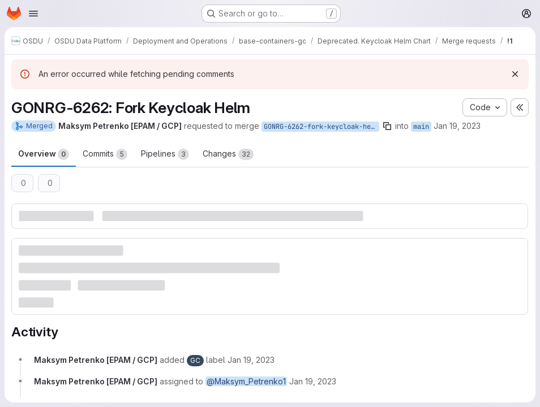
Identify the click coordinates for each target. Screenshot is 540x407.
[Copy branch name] (387, 126)
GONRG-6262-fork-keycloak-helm (321, 126)
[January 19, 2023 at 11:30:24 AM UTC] (251, 360)
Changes (228, 154)
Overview (43, 154)
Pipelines (165, 154)
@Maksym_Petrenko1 (246, 381)
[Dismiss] (515, 74)
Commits (105, 154)
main (421, 126)
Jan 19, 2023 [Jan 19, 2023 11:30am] (457, 126)
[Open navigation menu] (33, 14)
